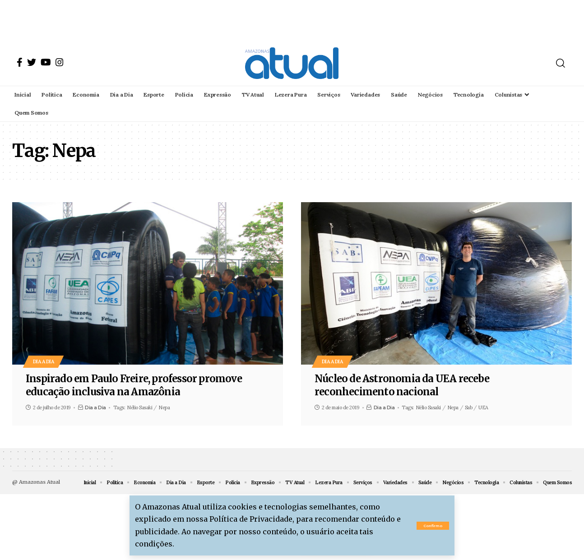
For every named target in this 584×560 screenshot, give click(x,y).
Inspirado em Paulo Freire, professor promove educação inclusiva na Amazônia (134, 385)
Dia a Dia (44, 361)
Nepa (164, 407)
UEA (483, 407)
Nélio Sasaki (139, 407)
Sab (469, 407)
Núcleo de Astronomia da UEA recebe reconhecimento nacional (402, 385)
